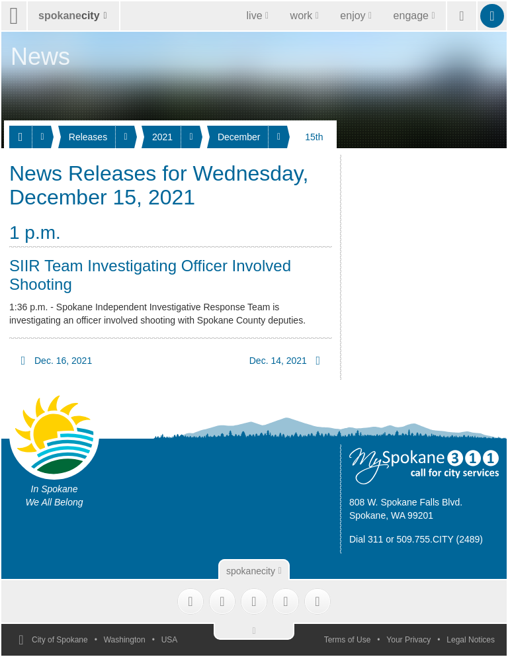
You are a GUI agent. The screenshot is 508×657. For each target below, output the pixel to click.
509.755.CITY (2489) (440, 539)
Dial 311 (366, 539)
